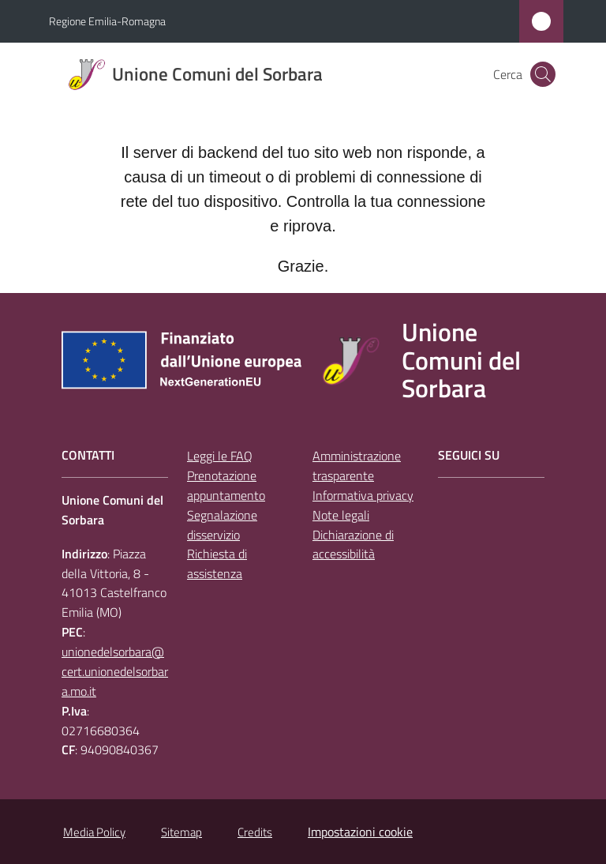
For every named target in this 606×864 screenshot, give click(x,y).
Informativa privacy (362, 495)
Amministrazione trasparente (356, 465)
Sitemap (181, 832)
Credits (255, 832)
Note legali (340, 514)
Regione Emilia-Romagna (107, 21)
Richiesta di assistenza (217, 563)
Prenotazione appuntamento (226, 485)
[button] (543, 74)
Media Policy (94, 832)
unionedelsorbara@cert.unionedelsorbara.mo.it (115, 671)
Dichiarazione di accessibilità (353, 544)
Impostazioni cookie (360, 831)
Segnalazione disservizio (222, 524)
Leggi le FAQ (219, 455)
